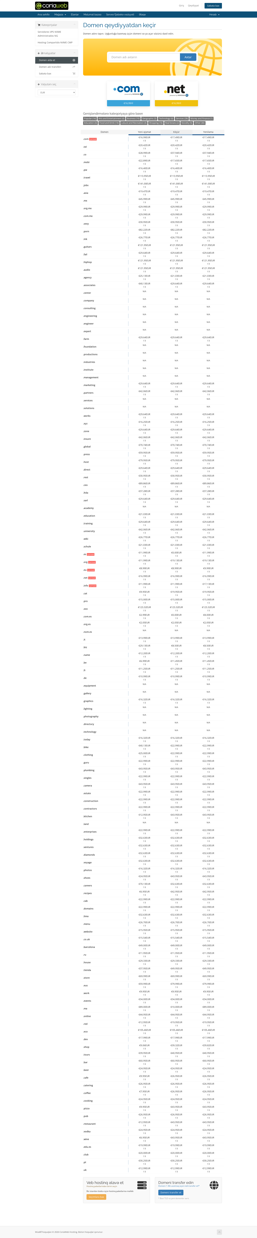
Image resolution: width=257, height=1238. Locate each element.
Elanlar (75, 14)
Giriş (181, 5)
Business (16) (133, 118)
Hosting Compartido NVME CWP (55, 42)
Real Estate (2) (172, 123)
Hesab (214, 14)
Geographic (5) (149, 118)
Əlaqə (142, 14)
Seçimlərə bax (96, 1196)
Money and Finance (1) (201, 118)
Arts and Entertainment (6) (111, 118)
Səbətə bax (213, 5)
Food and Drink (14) (109, 123)
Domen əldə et (57, 60)
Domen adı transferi (57, 67)
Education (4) (90, 123)
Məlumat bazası (92, 14)
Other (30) (200, 123)
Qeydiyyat (193, 5)
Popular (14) (90, 118)
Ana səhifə (43, 14)
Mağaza (60, 14)
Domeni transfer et (170, 1192)
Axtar (188, 57)
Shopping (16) (156, 123)
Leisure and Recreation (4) (134, 123)
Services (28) (182, 118)
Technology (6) (166, 118)
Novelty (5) (186, 123)
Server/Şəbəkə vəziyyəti (120, 14)
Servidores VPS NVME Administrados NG (49, 33)
